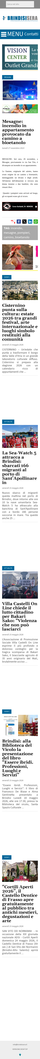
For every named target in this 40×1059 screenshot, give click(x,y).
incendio (16, 228)
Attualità (8, 422)
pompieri (23, 232)
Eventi (6, 277)
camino (9, 237)
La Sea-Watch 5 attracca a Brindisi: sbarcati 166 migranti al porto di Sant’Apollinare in (19, 467)
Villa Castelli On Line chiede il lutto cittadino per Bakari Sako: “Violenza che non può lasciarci (19, 616)
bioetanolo (22, 237)
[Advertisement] (20, 397)
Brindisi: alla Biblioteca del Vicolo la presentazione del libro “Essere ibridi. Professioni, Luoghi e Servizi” (17, 758)
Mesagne (7, 77)
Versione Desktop (20, 1049)
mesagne (10, 232)
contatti (31, 34)
